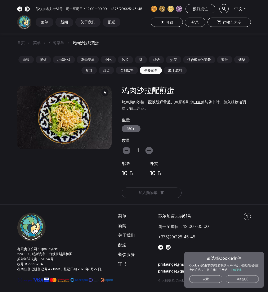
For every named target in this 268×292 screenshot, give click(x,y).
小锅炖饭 (64, 60)
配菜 (89, 70)
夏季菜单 (87, 60)
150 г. (131, 129)
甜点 (106, 70)
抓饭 (43, 60)
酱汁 (224, 60)
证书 (122, 264)
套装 (26, 60)
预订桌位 (200, 9)
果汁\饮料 (175, 70)
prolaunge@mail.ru (174, 264)
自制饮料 (127, 70)
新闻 (64, 22)
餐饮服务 (126, 254)
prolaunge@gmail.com (178, 271)
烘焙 (156, 60)
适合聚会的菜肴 (199, 60)
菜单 (44, 22)
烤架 (241, 60)
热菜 (173, 60)
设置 (206, 279)
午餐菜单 (150, 70)
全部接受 (242, 279)
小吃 (108, 60)
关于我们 (88, 22)
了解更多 (236, 269)
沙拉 (125, 60)
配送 (112, 22)
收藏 (166, 22)
